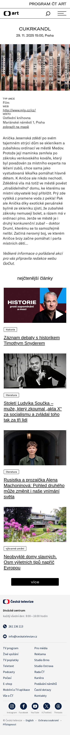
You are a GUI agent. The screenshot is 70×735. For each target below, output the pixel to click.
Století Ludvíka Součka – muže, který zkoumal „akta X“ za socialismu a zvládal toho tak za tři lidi (33, 411)
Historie (10, 329)
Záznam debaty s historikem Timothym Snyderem (32, 340)
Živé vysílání (10, 654)
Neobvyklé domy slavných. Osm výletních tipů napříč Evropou (30, 562)
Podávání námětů (45, 684)
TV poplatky (10, 660)
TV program (10, 648)
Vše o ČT (8, 695)
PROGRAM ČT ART (47, 3)
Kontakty (40, 695)
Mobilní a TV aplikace (16, 690)
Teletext (8, 666)
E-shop (7, 684)
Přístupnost (9, 724)
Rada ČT (39, 672)
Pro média (40, 648)
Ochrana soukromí (48, 720)
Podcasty (9, 672)
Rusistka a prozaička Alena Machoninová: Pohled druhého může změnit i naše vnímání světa (34, 488)
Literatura (11, 395)
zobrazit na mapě (16, 127)
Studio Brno (41, 660)
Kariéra (39, 678)
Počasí (7, 678)
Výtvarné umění (15, 548)
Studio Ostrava (43, 666)
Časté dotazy (42, 690)
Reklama (40, 654)
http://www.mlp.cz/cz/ (19, 110)
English (30, 720)
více (35, 582)
